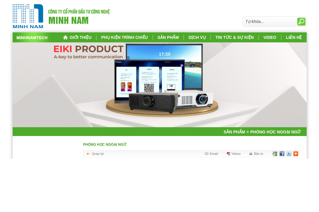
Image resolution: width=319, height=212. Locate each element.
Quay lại (98, 153)
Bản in (258, 153)
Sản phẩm (234, 132)
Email (214, 153)
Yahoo (235, 153)
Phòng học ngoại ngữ (273, 132)
